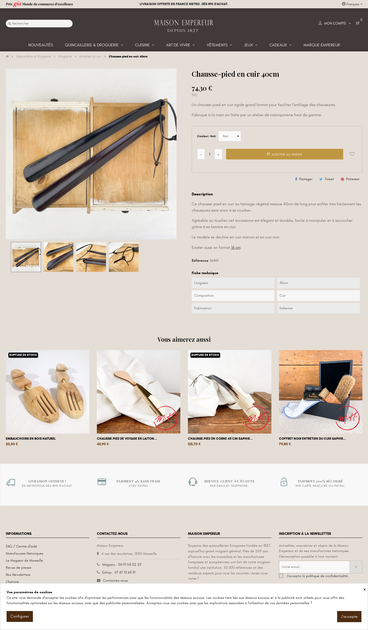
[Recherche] (39, 23)
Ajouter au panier (284, 154)
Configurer (19, 616)
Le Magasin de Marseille (24, 560)
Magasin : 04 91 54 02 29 (121, 564)
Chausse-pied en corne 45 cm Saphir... (220, 439)
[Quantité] (209, 154)
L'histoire (12, 582)
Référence (200, 260)
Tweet (329, 179)
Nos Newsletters (18, 575)
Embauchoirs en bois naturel (31, 439)
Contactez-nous (115, 580)
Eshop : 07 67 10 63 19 (118, 572)
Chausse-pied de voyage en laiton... (127, 439)
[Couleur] (230, 136)
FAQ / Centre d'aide (21, 546)
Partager (305, 179)
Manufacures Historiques (24, 553)
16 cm (236, 247)
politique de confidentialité (327, 576)
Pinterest (352, 179)
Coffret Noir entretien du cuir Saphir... (312, 439)
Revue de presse (18, 567)
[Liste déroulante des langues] (352, 4)
